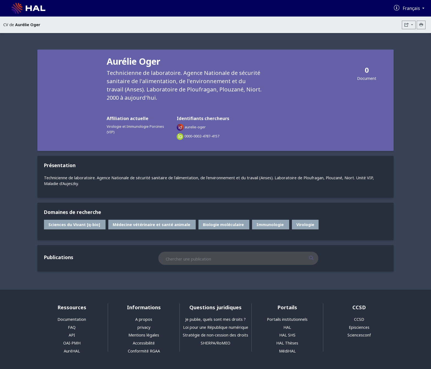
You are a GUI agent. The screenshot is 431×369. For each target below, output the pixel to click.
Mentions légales (143, 335)
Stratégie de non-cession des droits (215, 335)
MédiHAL (287, 351)
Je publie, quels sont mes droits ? (215, 319)
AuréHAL (72, 351)
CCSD (359, 319)
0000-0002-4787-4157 (201, 136)
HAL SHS (287, 335)
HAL (287, 327)
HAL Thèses (287, 343)
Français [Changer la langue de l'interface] (412, 8)
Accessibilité (144, 343)
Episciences (359, 327)
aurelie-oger (195, 127)
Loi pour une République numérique (215, 327)
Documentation (71, 319)
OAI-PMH (72, 343)
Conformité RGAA (144, 351)
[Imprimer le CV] (421, 25)
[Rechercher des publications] (316, 258)
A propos (143, 319)
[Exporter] (409, 25)
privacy (143, 327)
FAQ (72, 327)
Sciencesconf (359, 335)
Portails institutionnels (287, 319)
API (72, 335)
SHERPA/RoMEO (215, 343)
